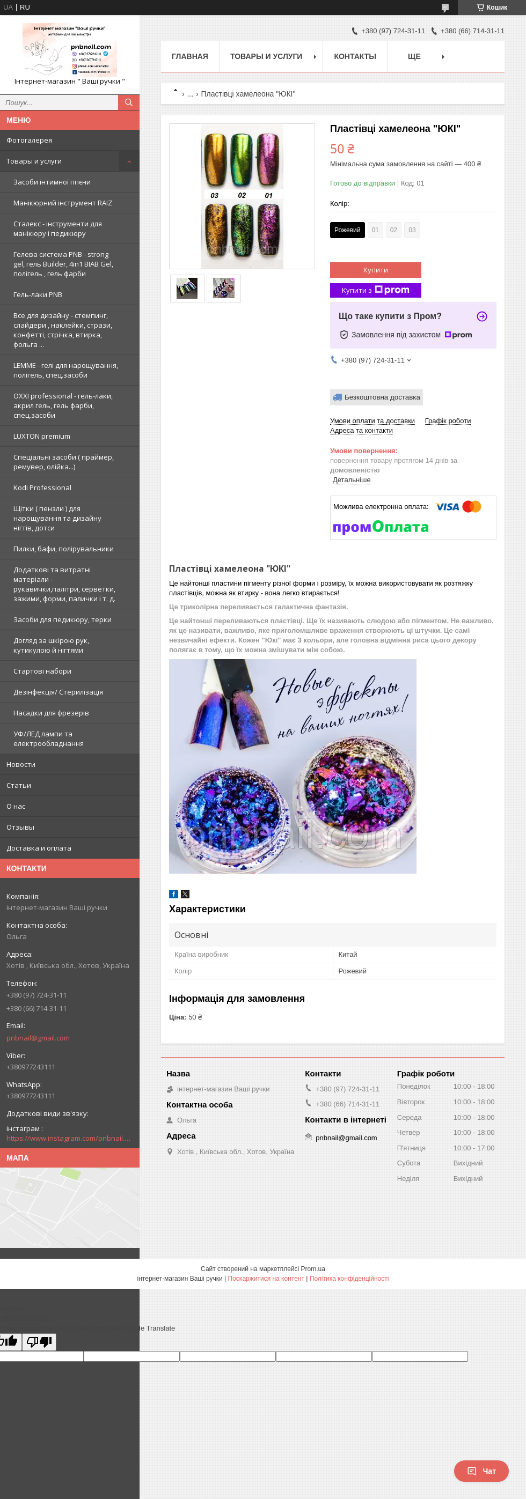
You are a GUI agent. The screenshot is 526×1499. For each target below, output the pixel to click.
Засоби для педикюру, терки (62, 619)
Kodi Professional (42, 487)
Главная (190, 56)
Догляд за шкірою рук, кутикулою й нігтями (51, 645)
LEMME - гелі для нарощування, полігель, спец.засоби (65, 370)
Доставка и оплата (38, 848)
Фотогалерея (29, 140)
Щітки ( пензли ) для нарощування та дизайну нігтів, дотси (57, 518)
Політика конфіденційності (349, 1278)
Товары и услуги (34, 161)
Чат (481, 1471)
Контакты (355, 56)
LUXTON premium (41, 436)
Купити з (376, 290)
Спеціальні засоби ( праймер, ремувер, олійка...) (63, 461)
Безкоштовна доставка (382, 397)
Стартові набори (42, 671)
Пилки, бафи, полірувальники (63, 548)
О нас (15, 806)
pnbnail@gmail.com (38, 1038)
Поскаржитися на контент (266, 1278)
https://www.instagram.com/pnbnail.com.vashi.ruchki (69, 1138)
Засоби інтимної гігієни (52, 182)
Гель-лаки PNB (37, 294)
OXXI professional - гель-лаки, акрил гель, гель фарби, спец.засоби (63, 405)
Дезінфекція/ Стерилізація (58, 692)
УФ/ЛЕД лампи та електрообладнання (48, 738)
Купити (375, 270)
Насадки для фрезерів (51, 713)
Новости (20, 764)
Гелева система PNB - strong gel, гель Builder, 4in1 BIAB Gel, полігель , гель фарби (63, 263)
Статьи (18, 785)
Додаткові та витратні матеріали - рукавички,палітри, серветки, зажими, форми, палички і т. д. (64, 584)
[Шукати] (129, 102)
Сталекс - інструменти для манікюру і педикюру (57, 228)
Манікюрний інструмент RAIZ (62, 203)
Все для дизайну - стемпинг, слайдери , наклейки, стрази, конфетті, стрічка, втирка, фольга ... (62, 330)
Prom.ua (313, 1269)
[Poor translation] (39, 1342)
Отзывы (20, 827)
